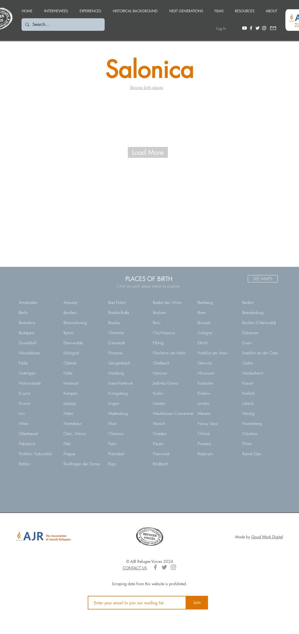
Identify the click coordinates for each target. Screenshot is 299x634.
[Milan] (37, 424)
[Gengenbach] (126, 363)
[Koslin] (171, 393)
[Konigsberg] (126, 393)
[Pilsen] (260, 444)
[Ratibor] (37, 464)
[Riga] (126, 464)
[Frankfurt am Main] (216, 353)
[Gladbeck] (171, 363)
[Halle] (82, 373)
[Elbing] (171, 343)
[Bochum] (171, 313)
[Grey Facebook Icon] (155, 567)
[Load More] (148, 152)
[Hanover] (171, 373)
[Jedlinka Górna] (171, 383)
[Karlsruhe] (216, 383)
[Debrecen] (260, 333)
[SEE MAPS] (263, 278)
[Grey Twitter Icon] (164, 567)
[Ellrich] (216, 343)
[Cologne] (216, 333)
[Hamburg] (126, 373)
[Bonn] (216, 313)
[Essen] (260, 343)
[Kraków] (216, 393)
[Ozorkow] (260, 434)
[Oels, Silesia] (82, 434)
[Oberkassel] (37, 434)
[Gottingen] (37, 373)
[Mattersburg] (126, 413)
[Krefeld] (260, 393)
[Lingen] (126, 403)
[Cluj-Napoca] (171, 333)
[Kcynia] (37, 393)
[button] (90, 8)
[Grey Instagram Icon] (173, 567)
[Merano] (216, 413)
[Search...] (62, 24)
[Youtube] (244, 28)
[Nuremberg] (260, 424)
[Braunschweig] (82, 323)
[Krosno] (37, 403)
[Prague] (82, 454)
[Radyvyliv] (216, 454)
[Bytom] (82, 333)
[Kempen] (82, 393)
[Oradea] (171, 434)
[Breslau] (126, 323)
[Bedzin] (260, 303)
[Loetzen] (171, 403)
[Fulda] (37, 363)
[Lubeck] (260, 403)
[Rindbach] (171, 464)
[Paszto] (171, 444)
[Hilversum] (216, 373)
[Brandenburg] (260, 313)
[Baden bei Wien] (171, 303)
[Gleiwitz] (216, 363)
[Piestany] (216, 444)
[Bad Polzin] (126, 303)
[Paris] (126, 444)
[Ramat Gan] (260, 454)
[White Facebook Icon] (251, 28)
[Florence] (126, 353)
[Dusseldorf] (37, 343)
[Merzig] (260, 413)
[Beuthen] (82, 313)
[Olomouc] (126, 434)
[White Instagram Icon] (264, 28)
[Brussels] (216, 323)
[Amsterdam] (37, 303)
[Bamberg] (216, 303)
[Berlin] (37, 313)
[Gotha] (260, 363)
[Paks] (82, 444)
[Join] (197, 602)
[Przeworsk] (171, 454)
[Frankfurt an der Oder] (260, 353)
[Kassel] (260, 383)
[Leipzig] (82, 403)
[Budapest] (37, 333)
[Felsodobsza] (37, 353)
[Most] (126, 424)
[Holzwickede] (37, 383)
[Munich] (171, 424)
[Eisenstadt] (126, 343)
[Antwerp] (82, 303)
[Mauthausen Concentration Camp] (181, 413)
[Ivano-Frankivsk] (126, 383)
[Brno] (171, 323)
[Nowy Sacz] (216, 424)
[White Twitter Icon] (257, 28)
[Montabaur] (82, 424)
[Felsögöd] (82, 353)
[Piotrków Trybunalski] (37, 454)
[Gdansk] (82, 363)
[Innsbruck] (82, 383)
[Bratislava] (37, 323)
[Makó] (82, 413)
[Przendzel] (126, 454)
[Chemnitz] (126, 333)
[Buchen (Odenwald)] (260, 323)
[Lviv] (37, 413)
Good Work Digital (267, 536)
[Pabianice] (37, 444)
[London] (216, 403)
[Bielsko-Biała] (126, 313)
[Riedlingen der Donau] (82, 464)
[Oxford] (216, 434)
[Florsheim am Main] (171, 353)
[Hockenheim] (260, 373)
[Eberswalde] (82, 343)
